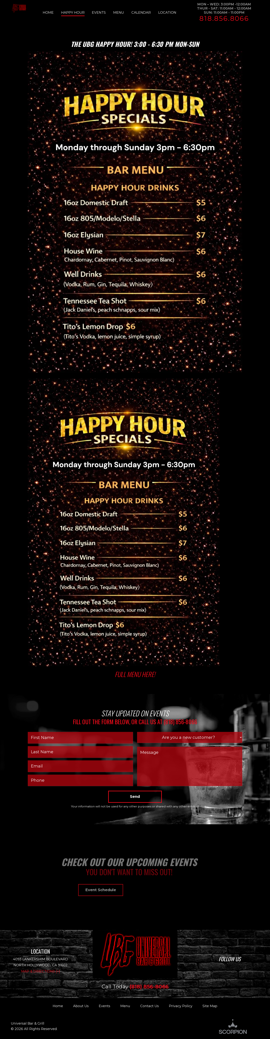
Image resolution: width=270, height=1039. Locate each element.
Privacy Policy (180, 1006)
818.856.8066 (224, 18)
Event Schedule (52, 890)
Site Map (209, 1006)
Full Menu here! (135, 674)
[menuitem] (52, 12)
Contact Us (149, 1006)
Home (58, 1006)
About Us (81, 1006)
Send (135, 796)
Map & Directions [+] (40, 971)
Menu (125, 1006)
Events (104, 1006)
